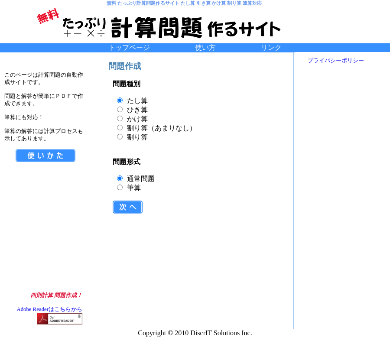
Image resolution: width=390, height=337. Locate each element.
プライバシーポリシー (336, 61)
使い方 (228, 47)
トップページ (129, 47)
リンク (271, 47)
